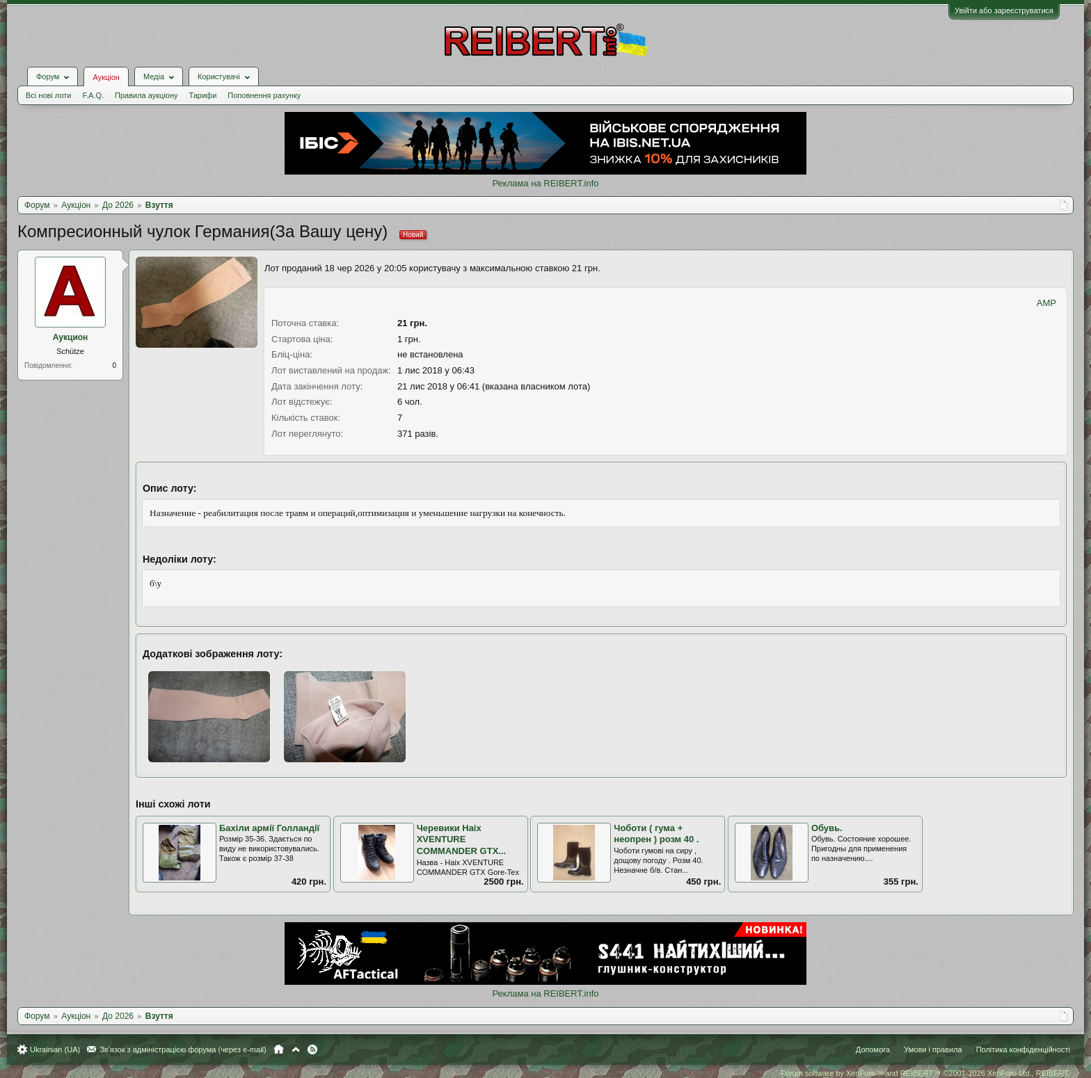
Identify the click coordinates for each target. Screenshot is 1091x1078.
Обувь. (827, 828)
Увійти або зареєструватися (1004, 10)
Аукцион (70, 337)
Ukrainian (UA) (55, 1049)
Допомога (873, 1049)
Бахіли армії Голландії (269, 828)
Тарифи (203, 95)
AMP (1046, 303)
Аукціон (106, 77)
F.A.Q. (93, 95)
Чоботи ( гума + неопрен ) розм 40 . (656, 834)
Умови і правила (933, 1049)
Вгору (296, 1049)
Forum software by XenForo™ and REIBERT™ (925, 1073)
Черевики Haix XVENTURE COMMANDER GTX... (462, 839)
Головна (278, 1049)
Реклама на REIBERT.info (545, 183)
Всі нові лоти (48, 95)
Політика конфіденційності (1023, 1049)
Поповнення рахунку (264, 95)
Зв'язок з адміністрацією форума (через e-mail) (182, 1049)
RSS (312, 1049)
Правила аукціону (146, 95)
